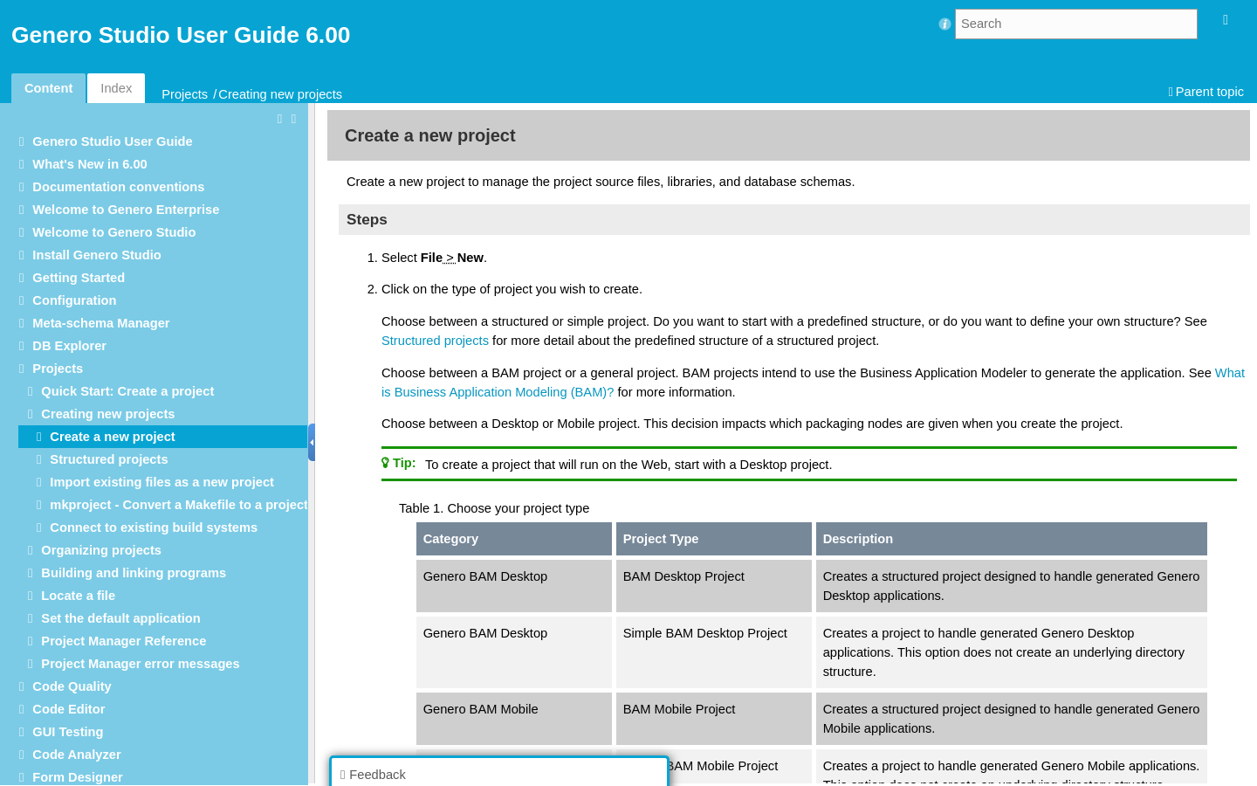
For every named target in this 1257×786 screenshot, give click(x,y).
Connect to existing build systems (154, 527)
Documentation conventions (118, 187)
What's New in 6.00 (89, 164)
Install (96, 255)
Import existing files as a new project (162, 482)
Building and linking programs (133, 573)
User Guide (112, 141)
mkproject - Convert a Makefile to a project (179, 505)
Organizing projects (101, 550)
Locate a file (78, 596)
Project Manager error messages (140, 664)
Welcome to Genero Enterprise (125, 210)
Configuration (74, 300)
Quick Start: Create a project (127, 391)
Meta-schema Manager (100, 323)
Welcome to (114, 232)
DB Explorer (69, 346)
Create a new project (112, 437)
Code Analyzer (76, 755)
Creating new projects (280, 94)
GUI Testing (67, 732)
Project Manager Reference (123, 641)
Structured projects (109, 459)
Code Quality (71, 686)
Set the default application (120, 618)
